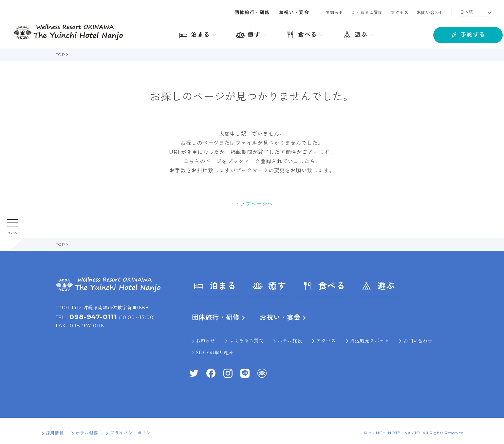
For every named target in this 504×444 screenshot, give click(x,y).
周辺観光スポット (369, 341)
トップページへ (253, 204)
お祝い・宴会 (294, 12)
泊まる (214, 285)
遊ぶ (378, 285)
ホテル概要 (87, 432)
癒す (269, 285)
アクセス (400, 12)
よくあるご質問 (367, 12)
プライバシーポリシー (132, 432)
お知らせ (334, 12)
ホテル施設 (290, 341)
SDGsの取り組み (215, 353)
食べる (323, 285)
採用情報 (55, 432)
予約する (456, 33)
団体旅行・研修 (252, 12)
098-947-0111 (93, 317)
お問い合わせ (430, 12)
